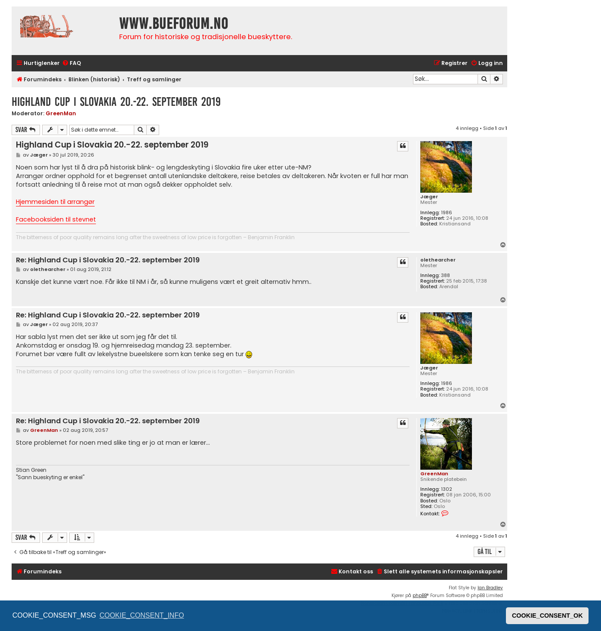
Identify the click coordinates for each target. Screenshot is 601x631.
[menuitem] (71, 63)
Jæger (429, 197)
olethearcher (438, 260)
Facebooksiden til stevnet (56, 219)
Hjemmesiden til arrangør (55, 201)
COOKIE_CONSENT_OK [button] (547, 615)
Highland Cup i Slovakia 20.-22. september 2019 (116, 101)
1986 (446, 212)
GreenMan (61, 113)
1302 (446, 489)
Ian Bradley (490, 588)
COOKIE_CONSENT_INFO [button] (141, 615)
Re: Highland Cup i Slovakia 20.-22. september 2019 (108, 260)
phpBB (420, 595)
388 (445, 275)
